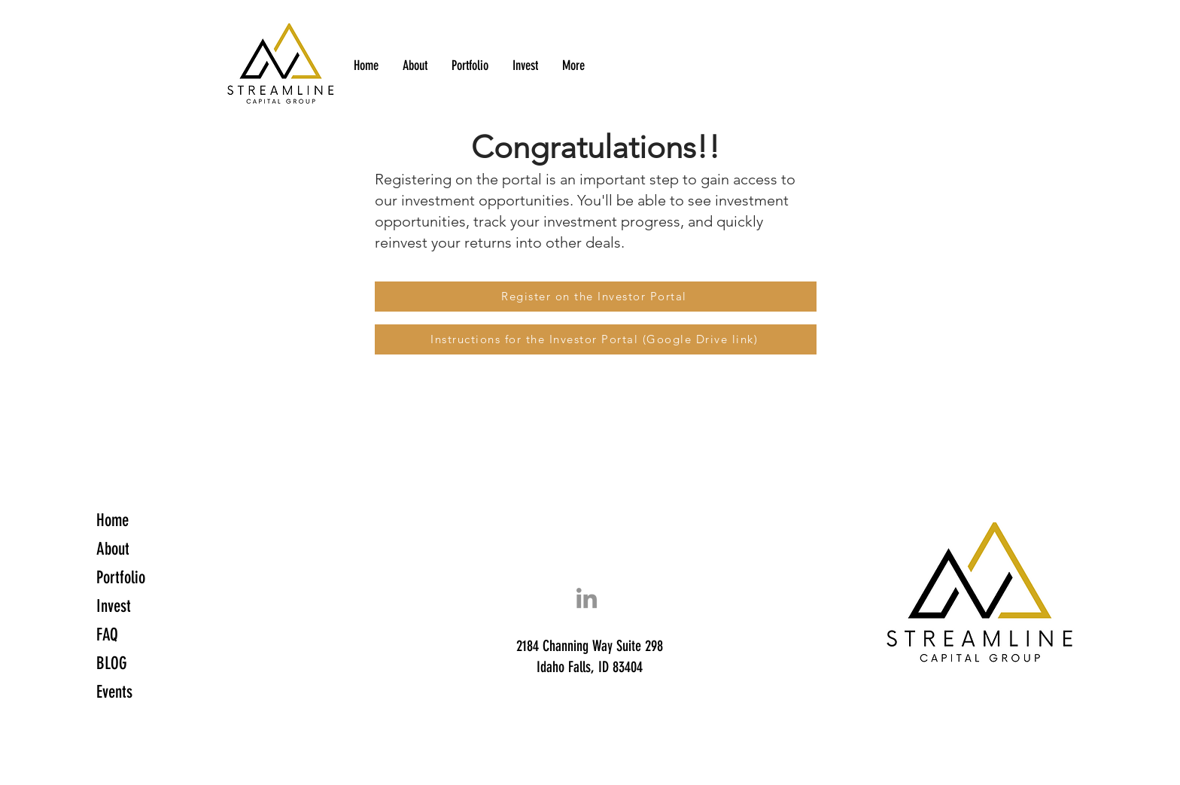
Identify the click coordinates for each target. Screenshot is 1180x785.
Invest (113, 606)
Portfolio (120, 577)
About (112, 549)
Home (112, 520)
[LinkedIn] (586, 598)
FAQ (107, 635)
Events (114, 692)
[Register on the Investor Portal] (596, 296)
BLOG (111, 663)
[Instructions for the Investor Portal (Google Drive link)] (596, 339)
